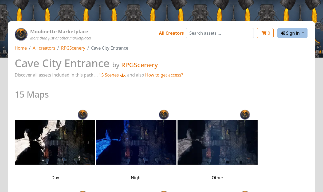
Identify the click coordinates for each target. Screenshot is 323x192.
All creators (44, 48)
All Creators (171, 33)
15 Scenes (112, 75)
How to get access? (164, 75)
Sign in (291, 33)
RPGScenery (73, 48)
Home (21, 48)
